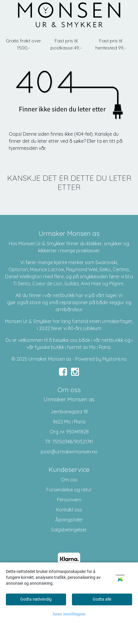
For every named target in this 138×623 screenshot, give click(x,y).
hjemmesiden (23, 148)
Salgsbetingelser (69, 530)
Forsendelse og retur (69, 490)
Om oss (69, 480)
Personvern (69, 500)
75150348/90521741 (72, 442)
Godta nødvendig (36, 599)
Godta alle (102, 599)
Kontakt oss (69, 510)
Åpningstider (69, 520)
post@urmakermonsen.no (69, 452)
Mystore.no (114, 359)
